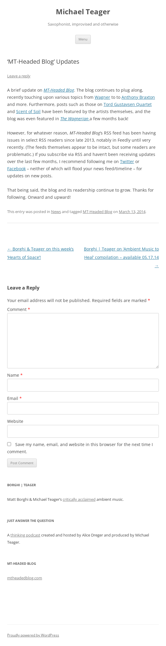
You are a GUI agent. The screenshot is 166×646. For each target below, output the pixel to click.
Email (14, 398)
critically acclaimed (79, 499)
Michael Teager (83, 11)
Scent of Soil (28, 111)
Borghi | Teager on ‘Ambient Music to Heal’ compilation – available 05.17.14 (121, 257)
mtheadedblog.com (24, 578)
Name (15, 375)
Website (15, 421)
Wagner (102, 97)
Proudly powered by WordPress (33, 635)
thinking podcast (25, 535)
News (56, 211)
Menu (83, 39)
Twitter (127, 161)
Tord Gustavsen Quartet (128, 104)
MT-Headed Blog (97, 211)
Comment (18, 309)
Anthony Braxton (138, 97)
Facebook (16, 168)
